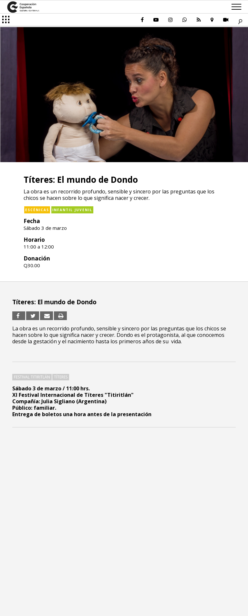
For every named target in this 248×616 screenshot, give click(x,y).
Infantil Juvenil (72, 210)
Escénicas (37, 210)
